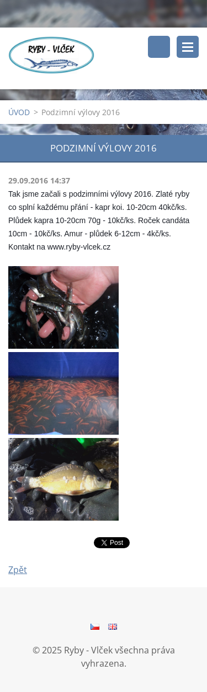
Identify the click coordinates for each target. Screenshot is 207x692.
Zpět (17, 570)
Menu (188, 47)
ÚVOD (19, 112)
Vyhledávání (159, 47)
